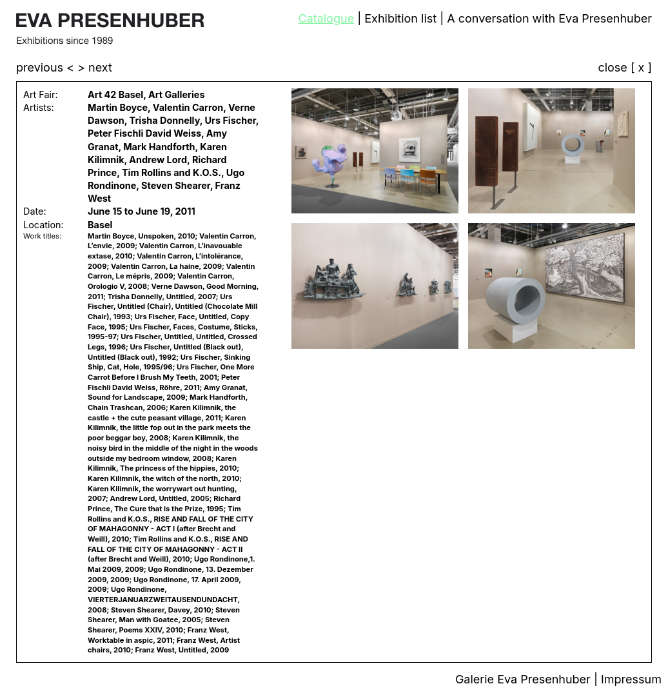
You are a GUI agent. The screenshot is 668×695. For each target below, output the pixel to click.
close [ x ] (625, 68)
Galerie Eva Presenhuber (524, 679)
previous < (46, 67)
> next (94, 67)
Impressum (631, 679)
